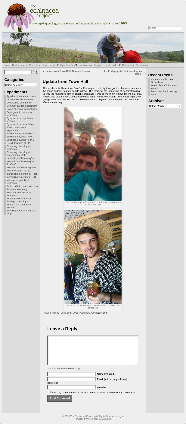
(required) (106, 379)
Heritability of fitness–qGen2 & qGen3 (22, 163)
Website (101, 393)
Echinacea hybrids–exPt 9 (20, 139)
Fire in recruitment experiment (16, 129)
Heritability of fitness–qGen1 (22, 158)
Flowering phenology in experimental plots (19, 153)
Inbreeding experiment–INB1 (22, 173)
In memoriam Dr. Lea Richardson (161, 81)
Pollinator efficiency (17, 189)
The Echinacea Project (81, 422)
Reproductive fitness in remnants (19, 194)
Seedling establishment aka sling (21, 212)
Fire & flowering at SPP (19, 143)
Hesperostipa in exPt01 (19, 170)
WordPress (92, 424)
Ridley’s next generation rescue (19, 206)
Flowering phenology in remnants (19, 147)
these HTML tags (70, 374)
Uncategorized (99, 312)
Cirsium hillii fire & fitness (20, 99)
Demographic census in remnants (19, 113)
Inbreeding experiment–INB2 (22, 177)
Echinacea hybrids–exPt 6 (20, 133)
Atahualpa (106, 424)
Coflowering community (19, 102)
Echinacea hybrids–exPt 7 (20, 136)
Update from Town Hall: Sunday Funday (67, 71)
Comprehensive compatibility (22, 109)
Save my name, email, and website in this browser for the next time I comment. (94, 398)
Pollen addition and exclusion (22, 186)
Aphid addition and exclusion (22, 96)
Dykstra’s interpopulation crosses (20, 119)
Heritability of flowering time (21, 167)
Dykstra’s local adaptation (20, 124)
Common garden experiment (22, 105)
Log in (120, 422)
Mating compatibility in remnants (18, 181)
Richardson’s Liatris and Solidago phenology (19, 200)
